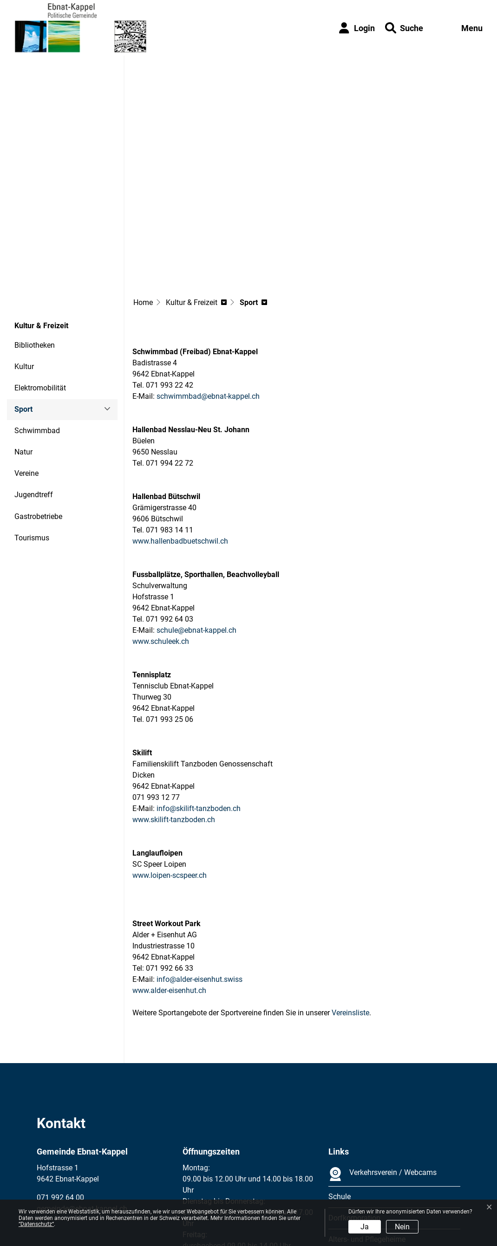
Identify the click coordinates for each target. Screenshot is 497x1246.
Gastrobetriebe (38, 432)
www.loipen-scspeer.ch (174, 791)
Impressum (55, 1195)
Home (143, 218)
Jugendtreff (33, 411)
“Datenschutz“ (36, 1224)
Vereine (26, 389)
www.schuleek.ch (165, 557)
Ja (364, 1226)
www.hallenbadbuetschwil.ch (184, 457)
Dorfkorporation (354, 1134)
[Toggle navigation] (462, 28)
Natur (23, 368)
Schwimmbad (37, 347)
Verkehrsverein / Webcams (382, 1090)
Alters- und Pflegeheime (366, 1155)
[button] (404, 28)
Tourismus (31, 454)
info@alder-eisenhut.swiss (199, 895)
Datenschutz (99, 1195)
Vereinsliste (350, 929)
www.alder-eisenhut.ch (174, 906)
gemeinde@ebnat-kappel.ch (82, 1125)
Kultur (24, 283)
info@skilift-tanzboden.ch (199, 724)
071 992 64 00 (60, 1114)
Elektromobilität (40, 304)
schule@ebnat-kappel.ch (196, 546)
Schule (339, 1113)
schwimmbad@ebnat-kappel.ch (208, 312)
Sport (39, 329)
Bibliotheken (34, 261)
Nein (402, 1226)
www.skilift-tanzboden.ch (178, 736)
